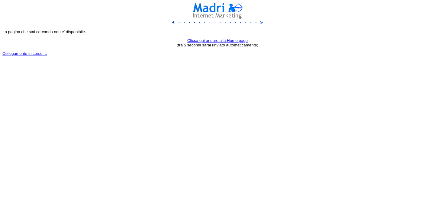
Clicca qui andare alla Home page (217, 40)
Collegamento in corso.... (24, 53)
